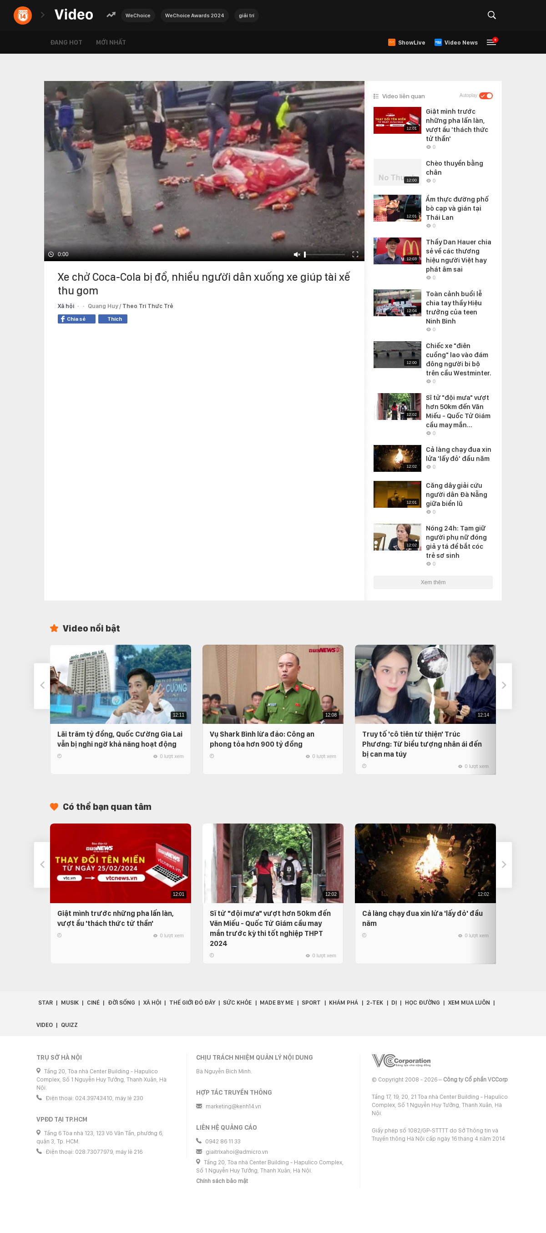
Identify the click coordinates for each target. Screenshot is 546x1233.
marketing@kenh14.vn (233, 1106)
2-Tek (374, 1002)
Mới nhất (111, 42)
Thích (114, 319)
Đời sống (121, 1002)
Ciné (93, 1002)
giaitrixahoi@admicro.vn (237, 1151)
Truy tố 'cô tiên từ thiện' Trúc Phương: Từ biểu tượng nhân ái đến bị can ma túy (422, 744)
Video (44, 1024)
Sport (311, 1002)
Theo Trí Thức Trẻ (147, 306)
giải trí (246, 15)
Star (45, 1002)
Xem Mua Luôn (469, 1002)
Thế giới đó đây (192, 1002)
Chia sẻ (73, 319)
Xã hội (66, 306)
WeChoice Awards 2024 (194, 15)
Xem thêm (433, 582)
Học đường (422, 1002)
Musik (70, 1002)
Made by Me (276, 1002)
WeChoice (138, 15)
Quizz (69, 1024)
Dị (394, 1002)
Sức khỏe (237, 1002)
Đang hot (66, 42)
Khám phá (343, 1002)
